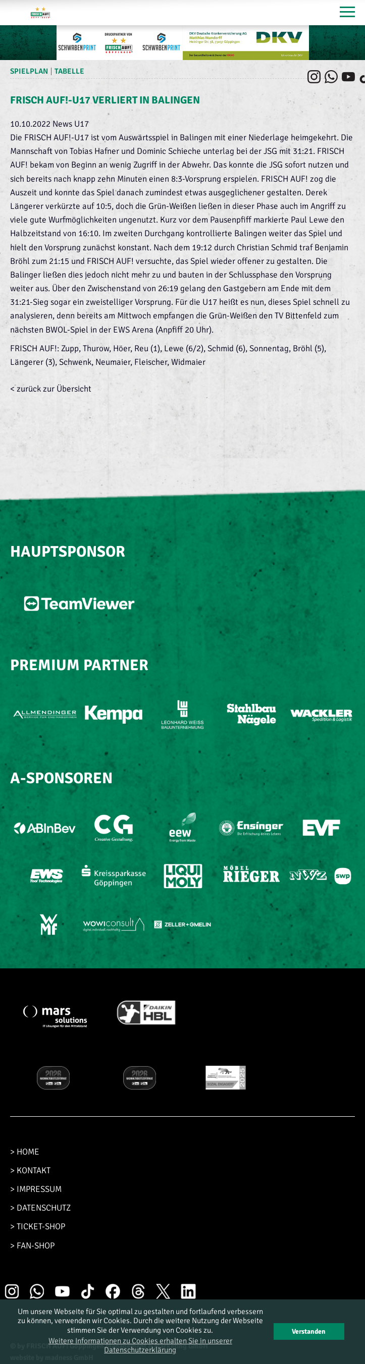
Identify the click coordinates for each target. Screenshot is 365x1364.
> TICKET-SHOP (37, 1226)
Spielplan (29, 71)
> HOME (24, 1152)
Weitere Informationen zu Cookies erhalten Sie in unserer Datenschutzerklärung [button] (140, 1345)
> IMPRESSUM (36, 1189)
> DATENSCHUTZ (40, 1208)
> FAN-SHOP (32, 1245)
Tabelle (69, 71)
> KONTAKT (30, 1170)
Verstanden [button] (309, 1331)
